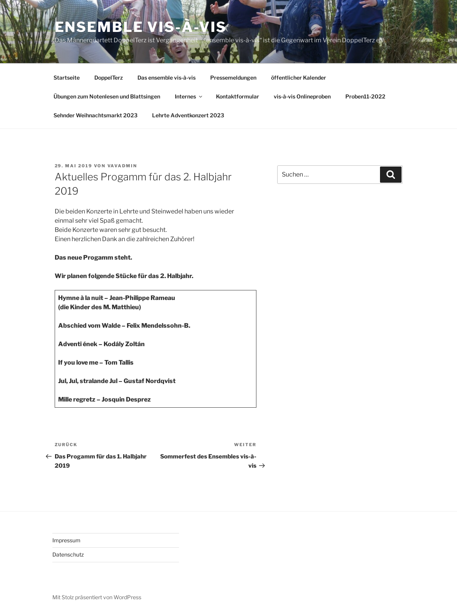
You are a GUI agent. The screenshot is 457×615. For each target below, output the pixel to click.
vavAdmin (122, 165)
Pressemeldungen (233, 77)
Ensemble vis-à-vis (141, 26)
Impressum (66, 540)
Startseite (67, 77)
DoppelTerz (108, 77)
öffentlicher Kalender (298, 77)
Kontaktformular (237, 96)
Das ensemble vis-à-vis (166, 77)
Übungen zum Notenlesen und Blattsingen (107, 96)
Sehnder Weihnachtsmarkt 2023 (95, 115)
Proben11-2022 (365, 96)
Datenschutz (68, 554)
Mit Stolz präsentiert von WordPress (96, 597)
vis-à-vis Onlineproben (302, 96)
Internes (189, 96)
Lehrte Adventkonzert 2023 (188, 115)
